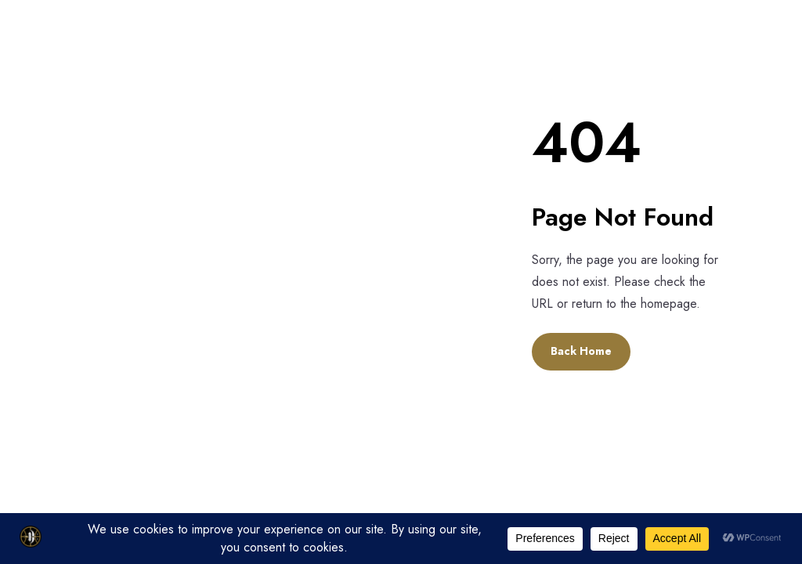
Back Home (581, 351)
